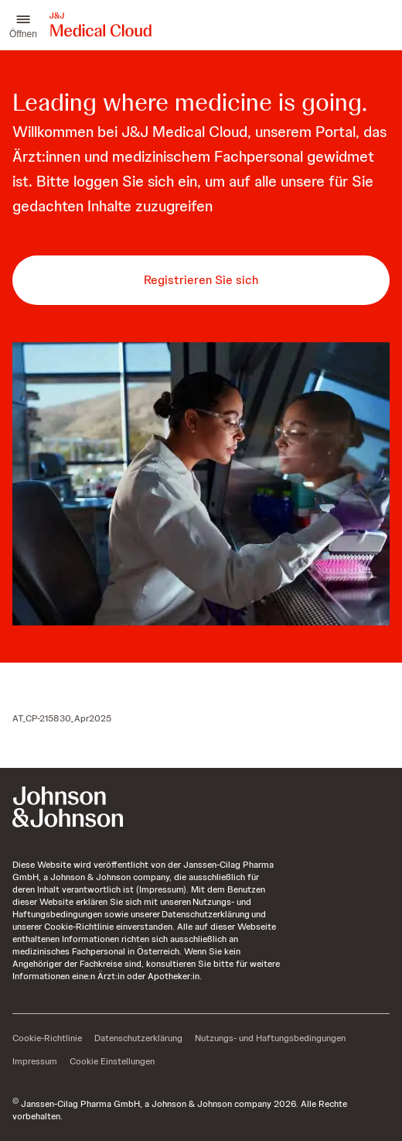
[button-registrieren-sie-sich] (201, 280)
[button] (23, 24)
